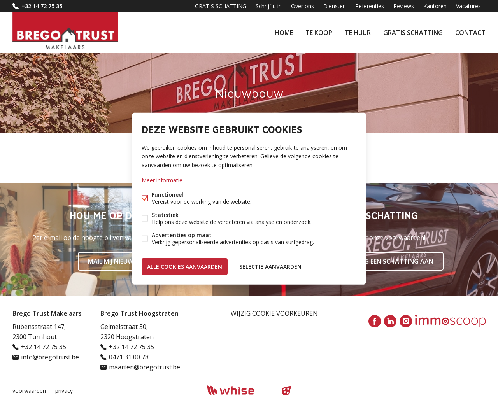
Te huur (358, 32)
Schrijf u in (269, 6)
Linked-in (390, 321)
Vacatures (468, 6)
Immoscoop (450, 321)
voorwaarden (29, 390)
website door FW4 (286, 391)
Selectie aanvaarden (270, 266)
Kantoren (435, 6)
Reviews (403, 6)
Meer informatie (162, 180)
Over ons (302, 6)
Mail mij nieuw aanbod (124, 261)
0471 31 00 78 (129, 357)
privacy (64, 390)
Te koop (318, 32)
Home (284, 32)
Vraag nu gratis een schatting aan (373, 261)
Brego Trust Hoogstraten (139, 313)
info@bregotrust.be (50, 357)
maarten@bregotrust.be (144, 367)
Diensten (334, 6)
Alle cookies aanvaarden (184, 266)
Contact (470, 32)
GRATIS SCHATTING (413, 32)
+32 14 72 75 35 (41, 6)
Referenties (369, 6)
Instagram (406, 321)
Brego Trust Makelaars (47, 313)
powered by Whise (239, 390)
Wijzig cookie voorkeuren (274, 313)
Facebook (374, 321)
